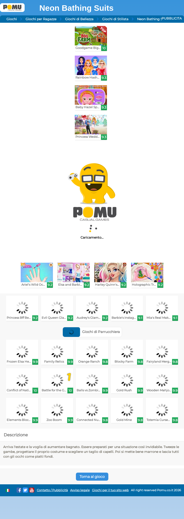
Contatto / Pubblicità (52, 490)
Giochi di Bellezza (79, 19)
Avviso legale (80, 490)
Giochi (11, 19)
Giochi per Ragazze (41, 19)
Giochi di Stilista (115, 19)
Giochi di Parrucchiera (91, 332)
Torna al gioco (92, 476)
